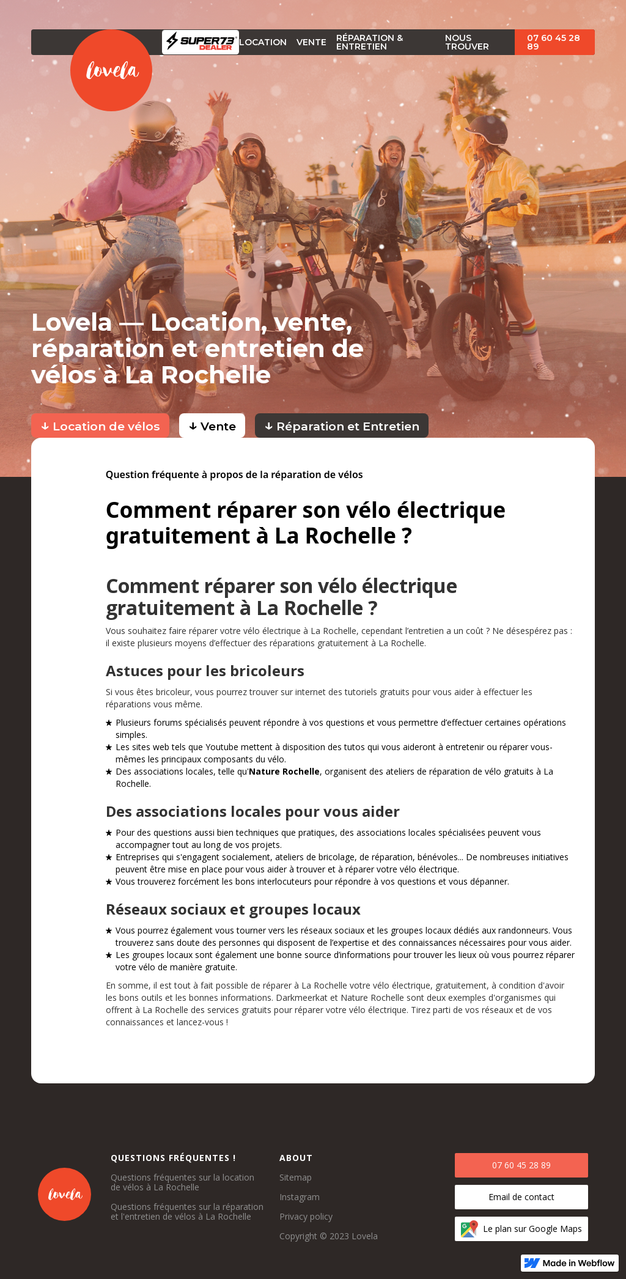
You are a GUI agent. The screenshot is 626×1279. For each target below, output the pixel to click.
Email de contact (521, 1197)
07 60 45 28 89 (553, 42)
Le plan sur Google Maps (532, 1228)
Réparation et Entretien (341, 424)
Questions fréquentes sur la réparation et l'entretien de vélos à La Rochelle (187, 1212)
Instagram (299, 1197)
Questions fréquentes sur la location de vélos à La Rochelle (182, 1182)
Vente (212, 424)
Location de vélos (100, 424)
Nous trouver (467, 42)
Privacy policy (306, 1217)
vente (311, 42)
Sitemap (295, 1177)
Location (263, 42)
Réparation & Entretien (369, 42)
